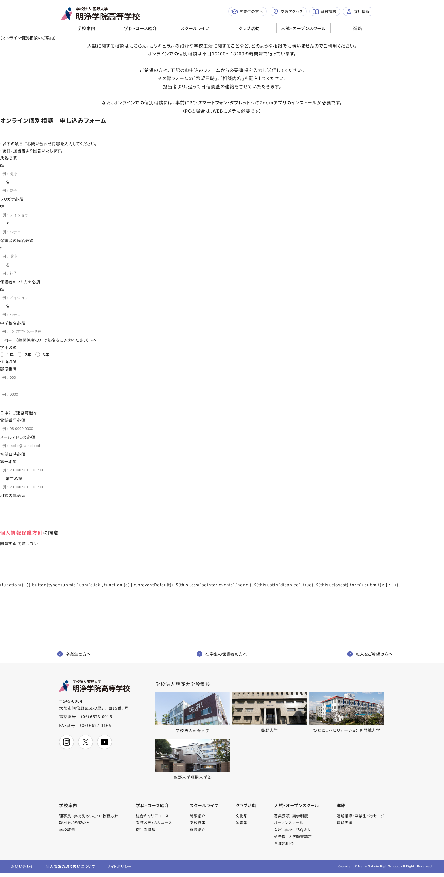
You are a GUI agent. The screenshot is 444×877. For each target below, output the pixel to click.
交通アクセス (288, 11)
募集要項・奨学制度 (291, 820)
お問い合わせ (22, 870)
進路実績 (345, 826)
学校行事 (198, 826)
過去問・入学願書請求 (293, 840)
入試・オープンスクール (303, 28)
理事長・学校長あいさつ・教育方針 (88, 820)
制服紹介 (198, 820)
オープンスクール (289, 826)
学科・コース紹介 (140, 28)
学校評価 (67, 834)
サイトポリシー (119, 870)
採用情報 (358, 11)
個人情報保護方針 (21, 536)
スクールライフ (195, 28)
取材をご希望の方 (74, 826)
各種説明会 (284, 847)
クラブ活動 (249, 28)
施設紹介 (198, 834)
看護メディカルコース (154, 826)
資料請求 (324, 11)
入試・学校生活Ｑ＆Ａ (292, 834)
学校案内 (86, 28)
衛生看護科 (146, 834)
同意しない (28, 547)
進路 (357, 28)
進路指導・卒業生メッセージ (361, 820)
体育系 (241, 826)
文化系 (241, 820)
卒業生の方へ (247, 11)
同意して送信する (102, 573)
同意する (8, 547)
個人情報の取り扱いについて (70, 870)
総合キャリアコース (152, 820)
